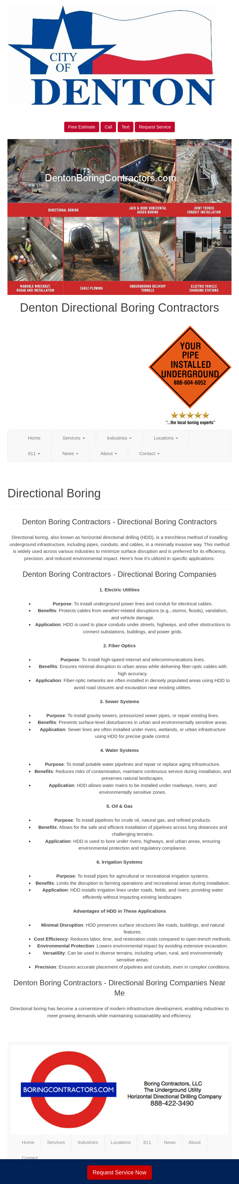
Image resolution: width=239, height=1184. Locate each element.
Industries (119, 438)
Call (108, 126)
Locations (166, 438)
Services (74, 438)
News (70, 453)
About (109, 453)
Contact (149, 453)
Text (126, 126)
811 (34, 453)
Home (34, 438)
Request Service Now (119, 1172)
